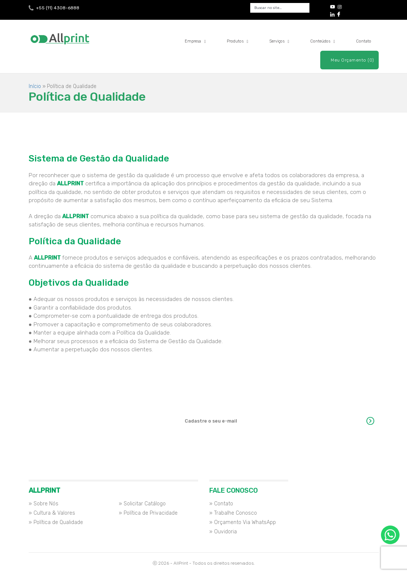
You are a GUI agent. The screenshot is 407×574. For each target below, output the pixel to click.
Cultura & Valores (54, 513)
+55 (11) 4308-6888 (57, 7)
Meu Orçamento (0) (352, 60)
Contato (363, 41)
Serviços (279, 41)
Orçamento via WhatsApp (390, 535)
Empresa (195, 41)
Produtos (237, 41)
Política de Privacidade (151, 513)
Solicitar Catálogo (145, 504)
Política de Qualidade (58, 522)
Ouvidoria (225, 531)
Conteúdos (322, 41)
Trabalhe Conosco (235, 513)
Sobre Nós (46, 504)
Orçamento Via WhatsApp (245, 522)
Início (35, 86)
